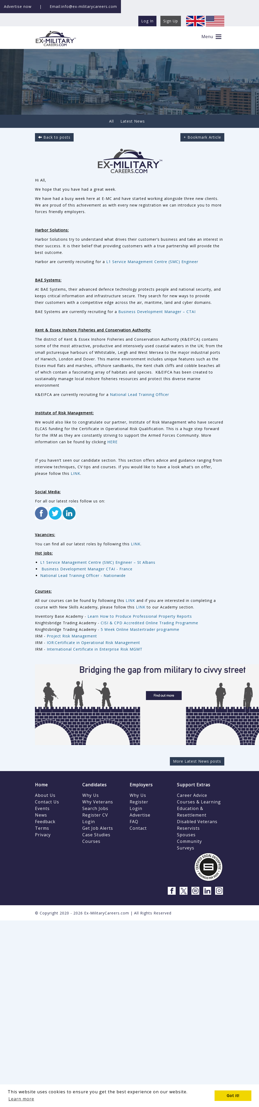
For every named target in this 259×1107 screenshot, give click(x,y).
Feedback (45, 821)
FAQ (134, 821)
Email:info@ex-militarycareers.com (83, 6)
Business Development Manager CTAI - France (86, 568)
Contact (138, 828)
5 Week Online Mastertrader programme (140, 629)
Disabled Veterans (197, 821)
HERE (112, 441)
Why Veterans (97, 802)
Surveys (185, 848)
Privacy (43, 835)
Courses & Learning (199, 802)
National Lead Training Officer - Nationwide (83, 575)
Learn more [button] (21, 1099)
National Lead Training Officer (139, 394)
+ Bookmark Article (202, 137)
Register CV (95, 815)
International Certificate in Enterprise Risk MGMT (95, 649)
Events (42, 808)
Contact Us (47, 802)
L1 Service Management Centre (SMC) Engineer (152, 261)
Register (139, 802)
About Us (45, 795)
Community (189, 841)
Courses (91, 841)
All (111, 121)
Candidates (94, 785)
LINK (75, 473)
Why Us (90, 795)
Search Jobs (95, 808)
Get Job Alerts (97, 828)
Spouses (186, 835)
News (41, 815)
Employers (141, 785)
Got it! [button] (233, 1095)
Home (41, 785)
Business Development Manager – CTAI (157, 311)
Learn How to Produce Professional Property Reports (140, 616)
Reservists (188, 828)
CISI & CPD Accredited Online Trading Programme (149, 622)
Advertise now (18, 6)
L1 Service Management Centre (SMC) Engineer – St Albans (97, 562)
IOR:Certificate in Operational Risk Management (93, 642)
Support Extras (193, 785)
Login (88, 821)
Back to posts (54, 137)
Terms (42, 828)
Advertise (140, 815)
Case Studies (96, 835)
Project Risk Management (72, 635)
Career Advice (192, 795)
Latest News (132, 121)
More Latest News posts (197, 761)
